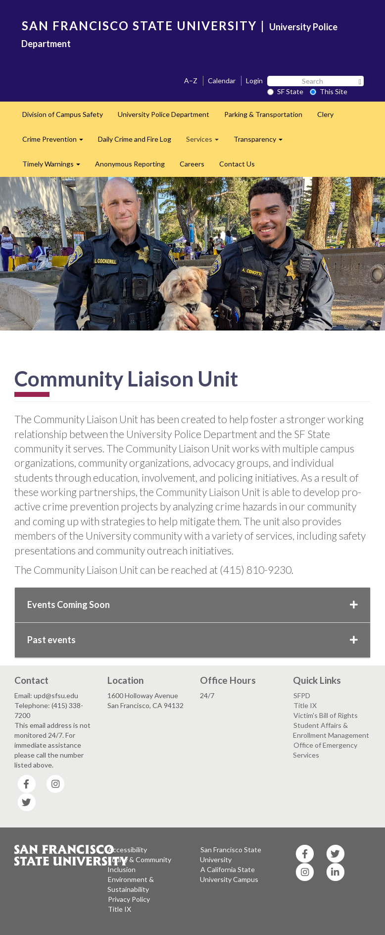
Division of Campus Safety (62, 114)
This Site (328, 91)
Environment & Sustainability (130, 884)
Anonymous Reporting (130, 164)
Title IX (305, 705)
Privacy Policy (129, 899)
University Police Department (163, 114)
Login (254, 80)
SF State (285, 91)
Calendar (222, 80)
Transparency (262, 142)
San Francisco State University (230, 854)
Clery (325, 114)
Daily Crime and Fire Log (134, 139)
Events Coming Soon (192, 604)
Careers (192, 164)
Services (206, 142)
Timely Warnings (55, 167)
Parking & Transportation (263, 114)
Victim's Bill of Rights (325, 715)
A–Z (190, 80)
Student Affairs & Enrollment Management (331, 730)
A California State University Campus (229, 874)
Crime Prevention (56, 142)
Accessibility (127, 849)
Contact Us (237, 164)
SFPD (301, 695)
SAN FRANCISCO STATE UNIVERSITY (139, 25)
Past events (192, 639)
